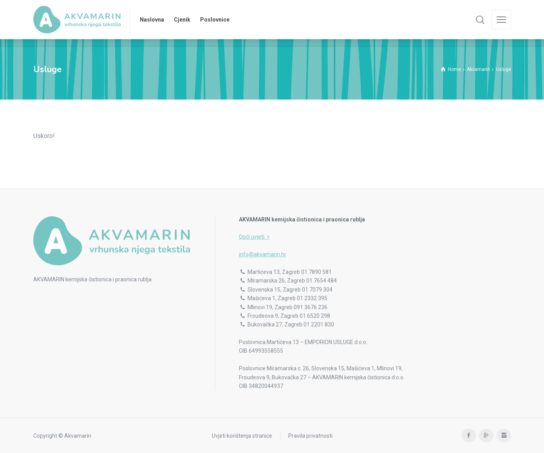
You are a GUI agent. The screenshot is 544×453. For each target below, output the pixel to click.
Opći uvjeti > (254, 237)
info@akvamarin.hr (262, 254)
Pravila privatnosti (310, 436)
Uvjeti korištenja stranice (242, 436)
